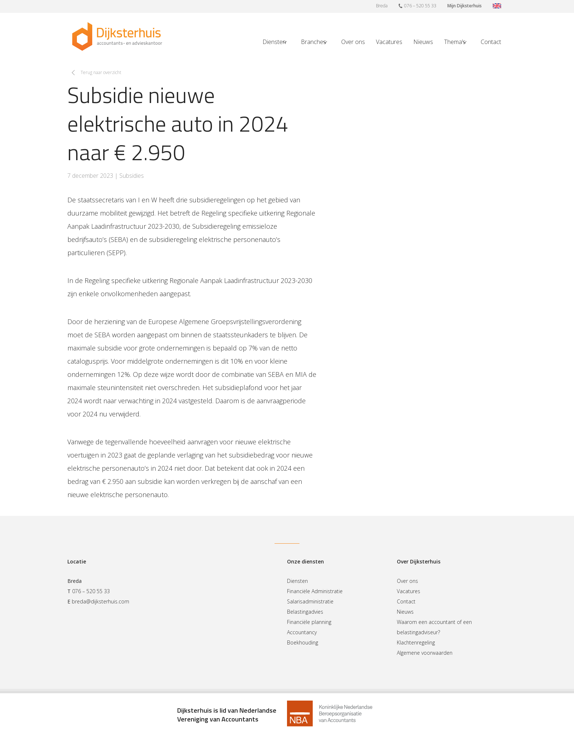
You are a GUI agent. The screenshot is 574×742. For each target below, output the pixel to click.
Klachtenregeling (416, 642)
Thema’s (455, 42)
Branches (313, 42)
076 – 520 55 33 (417, 5)
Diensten (274, 42)
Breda (382, 6)
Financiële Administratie (315, 591)
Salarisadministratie (310, 601)
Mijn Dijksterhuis (464, 6)
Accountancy (302, 632)
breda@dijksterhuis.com (100, 601)
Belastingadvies (305, 611)
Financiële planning (309, 621)
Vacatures (389, 42)
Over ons (353, 42)
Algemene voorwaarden (424, 652)
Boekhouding (302, 642)
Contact (491, 42)
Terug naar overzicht (101, 72)
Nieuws (423, 42)
